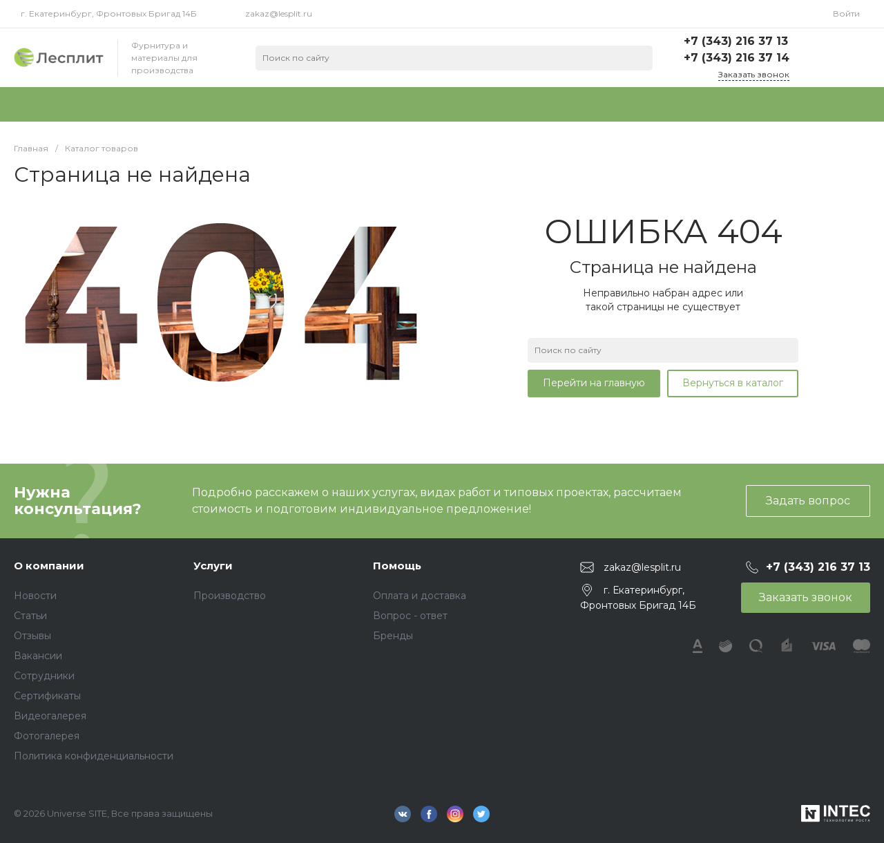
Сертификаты (47, 696)
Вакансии (38, 656)
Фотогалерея (46, 736)
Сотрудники (44, 676)
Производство (229, 595)
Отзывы (32, 635)
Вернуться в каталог (732, 383)
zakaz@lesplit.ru (278, 13)
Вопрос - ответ (410, 615)
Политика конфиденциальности (93, 756)
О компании (49, 565)
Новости (35, 595)
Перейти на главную (594, 383)
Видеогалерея (50, 716)
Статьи (30, 615)
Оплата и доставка (419, 595)
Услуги (213, 565)
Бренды (393, 635)
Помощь (397, 565)
